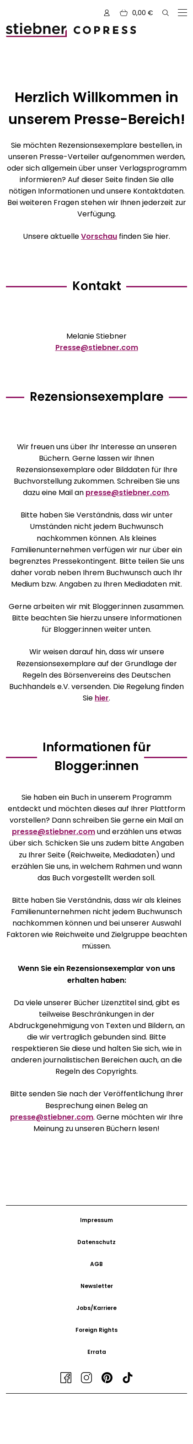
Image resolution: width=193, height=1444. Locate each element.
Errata (96, 1352)
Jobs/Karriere (96, 1308)
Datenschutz (96, 1242)
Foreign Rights (96, 1330)
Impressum (96, 1220)
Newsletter (96, 1286)
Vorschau (99, 236)
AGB (96, 1264)
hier (102, 698)
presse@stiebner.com (127, 492)
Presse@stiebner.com (96, 347)
